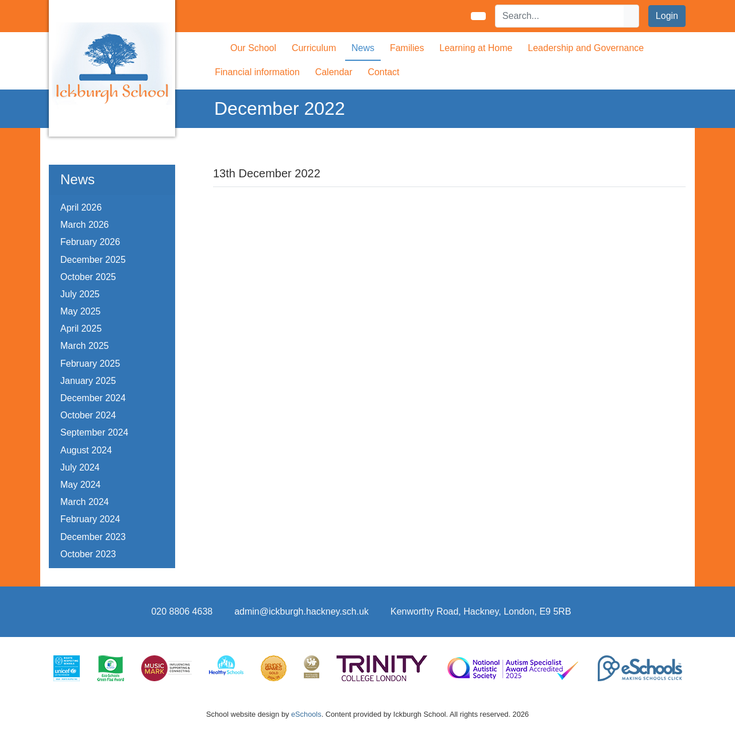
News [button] (362, 48)
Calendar (334, 72)
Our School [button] (253, 48)
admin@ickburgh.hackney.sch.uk (301, 611)
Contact (383, 72)
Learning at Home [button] (475, 48)
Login (667, 16)
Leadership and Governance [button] (586, 48)
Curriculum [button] (314, 48)
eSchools (306, 714)
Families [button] (407, 48)
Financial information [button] (257, 72)
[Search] (560, 16)
